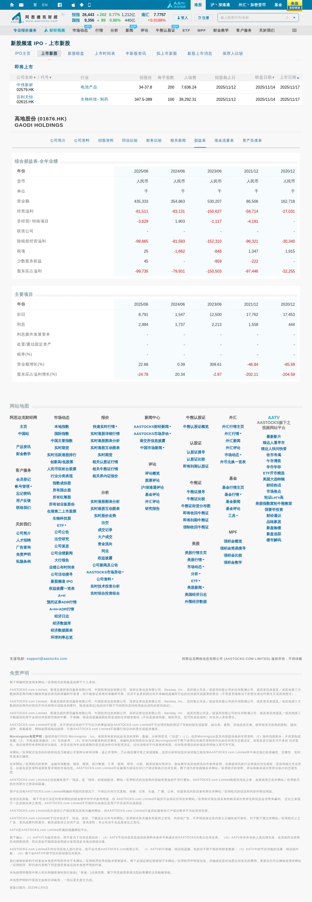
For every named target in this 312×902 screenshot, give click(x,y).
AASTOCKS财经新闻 (152, 426)
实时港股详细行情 (105, 434)
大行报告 (61, 560)
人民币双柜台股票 (61, 469)
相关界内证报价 (105, 476)
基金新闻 (233, 501)
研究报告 (152, 508)
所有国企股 (62, 490)
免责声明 (23, 554)
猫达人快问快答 (274, 449)
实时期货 (61, 448)
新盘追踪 (273, 534)
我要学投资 (274, 509)
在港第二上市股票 (61, 511)
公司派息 (61, 546)
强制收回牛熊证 (196, 527)
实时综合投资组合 (105, 593)
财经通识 (273, 516)
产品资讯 (23, 447)
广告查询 (23, 547)
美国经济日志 (196, 594)
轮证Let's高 (273, 497)
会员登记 (23, 479)
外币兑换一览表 (233, 462)
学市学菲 (273, 467)
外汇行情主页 (233, 426)
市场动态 (195, 567)
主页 (23, 426)
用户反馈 (23, 500)
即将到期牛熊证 (196, 520)
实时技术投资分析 (105, 586)
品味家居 (273, 522)
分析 (196, 574)
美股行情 (195, 560)
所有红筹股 (62, 497)
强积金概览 (233, 541)
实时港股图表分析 (105, 441)
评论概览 (152, 473)
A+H (61, 595)
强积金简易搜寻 (233, 548)
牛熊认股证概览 (196, 426)
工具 (233, 516)
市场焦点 (273, 491)
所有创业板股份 (62, 504)
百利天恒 (25, 97)
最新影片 (273, 436)
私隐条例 (23, 561)
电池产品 (89, 87)
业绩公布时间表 (62, 567)
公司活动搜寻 (62, 574)
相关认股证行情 (105, 462)
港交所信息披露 (152, 441)
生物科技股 (62, 518)
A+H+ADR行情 (61, 609)
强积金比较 (233, 555)
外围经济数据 (196, 601)
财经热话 (273, 485)
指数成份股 (62, 483)
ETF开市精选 (273, 473)
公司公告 (61, 532)
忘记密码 (23, 493)
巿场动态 (233, 455)
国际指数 (61, 434)
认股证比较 (196, 459)
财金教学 (23, 454)
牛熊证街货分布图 (195, 506)
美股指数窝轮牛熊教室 (273, 503)
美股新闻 (195, 587)
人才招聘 (23, 540)
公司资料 (105, 579)
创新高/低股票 (61, 462)
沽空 (105, 523)
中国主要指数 (62, 441)
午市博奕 (273, 461)
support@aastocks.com (47, 659)
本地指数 (61, 426)
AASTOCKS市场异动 (105, 572)
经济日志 (61, 616)
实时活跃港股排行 (61, 455)
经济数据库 (62, 623)
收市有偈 (273, 455)
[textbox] (258, 17)
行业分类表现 (62, 476)
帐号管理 (23, 486)
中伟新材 (25, 85)
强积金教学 (233, 562)
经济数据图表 (62, 630)
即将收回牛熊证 (196, 513)
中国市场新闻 (152, 448)
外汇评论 (152, 501)
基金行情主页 (233, 487)
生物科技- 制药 (94, 99)
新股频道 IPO (62, 581)
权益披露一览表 (62, 588)
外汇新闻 (233, 441)
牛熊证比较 (196, 499)
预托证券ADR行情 (62, 602)
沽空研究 (61, 539)
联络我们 (23, 508)
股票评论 (152, 480)
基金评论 (152, 494)
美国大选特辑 (274, 479)
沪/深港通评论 (152, 487)
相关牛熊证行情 (105, 469)
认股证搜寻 (196, 452)
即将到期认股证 (196, 466)
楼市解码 (273, 540)
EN (45, 5)
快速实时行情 (105, 426)
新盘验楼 (273, 528)
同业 (105, 551)
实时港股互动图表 (105, 448)
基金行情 (233, 494)
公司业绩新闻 (62, 553)
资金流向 (105, 544)
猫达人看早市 (274, 443)
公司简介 (23, 533)
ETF (61, 525)
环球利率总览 (62, 637)
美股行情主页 (196, 553)
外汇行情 (233, 434)
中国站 (23, 434)
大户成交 (105, 537)
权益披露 (105, 558)
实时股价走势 (105, 516)
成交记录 (105, 530)
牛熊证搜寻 (196, 492)
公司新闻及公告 (105, 565)
